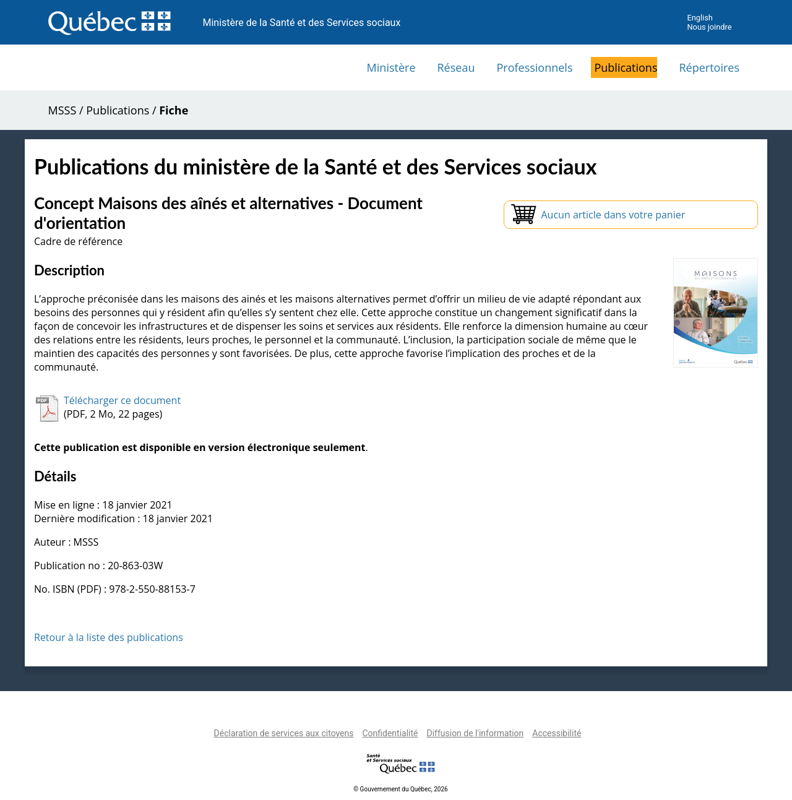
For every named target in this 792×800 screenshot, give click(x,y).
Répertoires (709, 67)
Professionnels (534, 67)
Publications (625, 67)
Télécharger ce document (122, 400)
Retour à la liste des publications (108, 637)
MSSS (62, 110)
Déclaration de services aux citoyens (284, 733)
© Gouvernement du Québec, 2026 (400, 789)
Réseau (456, 67)
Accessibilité (556, 733)
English (699, 17)
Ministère (391, 67)
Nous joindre (709, 27)
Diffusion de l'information (474, 733)
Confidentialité (390, 733)
